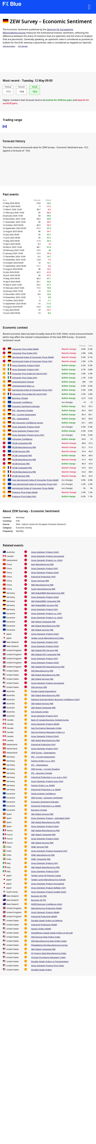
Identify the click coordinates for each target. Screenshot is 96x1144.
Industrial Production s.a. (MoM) (46, 789)
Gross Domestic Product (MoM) (45, 724)
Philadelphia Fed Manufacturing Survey (49, 945)
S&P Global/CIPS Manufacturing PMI (47, 666)
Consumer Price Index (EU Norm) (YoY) (29, 373)
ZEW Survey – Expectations (43, 752)
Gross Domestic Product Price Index (47, 965)
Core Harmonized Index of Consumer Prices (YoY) (34, 484)
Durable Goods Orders (41, 969)
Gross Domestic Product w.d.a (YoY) (28, 435)
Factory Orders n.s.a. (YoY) (43, 761)
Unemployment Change (23, 381)
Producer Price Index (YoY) (24, 496)
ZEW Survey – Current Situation (45, 769)
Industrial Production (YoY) (43, 576)
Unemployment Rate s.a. (23, 386)
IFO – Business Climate (22, 410)
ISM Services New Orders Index (45, 937)
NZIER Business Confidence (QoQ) (46, 904)
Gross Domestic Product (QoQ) (26, 365)
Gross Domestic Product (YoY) (25, 369)
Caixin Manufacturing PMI (43, 589)
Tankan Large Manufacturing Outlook (48, 879)
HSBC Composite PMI (40, 859)
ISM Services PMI (39, 687)
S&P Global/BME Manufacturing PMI (47, 593)
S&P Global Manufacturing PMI (45, 625)
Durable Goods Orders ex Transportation (50, 961)
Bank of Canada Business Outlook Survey (50, 720)
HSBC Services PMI (39, 847)
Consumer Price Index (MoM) (25, 349)
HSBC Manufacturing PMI (43, 855)
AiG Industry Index (39, 711)
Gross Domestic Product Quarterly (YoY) (49, 851)
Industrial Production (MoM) (44, 916)
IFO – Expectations (20, 418)
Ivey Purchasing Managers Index (46, 728)
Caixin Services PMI (40, 580)
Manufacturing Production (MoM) (46, 908)
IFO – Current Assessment (24, 414)
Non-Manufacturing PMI (42, 564)
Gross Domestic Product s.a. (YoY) (46, 613)
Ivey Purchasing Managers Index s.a (48, 732)
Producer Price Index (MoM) (25, 492)
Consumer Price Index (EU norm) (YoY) (29, 394)
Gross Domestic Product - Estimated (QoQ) (50, 818)
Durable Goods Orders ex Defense (47, 920)
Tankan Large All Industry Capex (46, 875)
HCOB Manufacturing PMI (24, 447)
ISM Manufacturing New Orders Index (49, 941)
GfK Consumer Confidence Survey (27, 422)
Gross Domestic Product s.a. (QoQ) (47, 560)
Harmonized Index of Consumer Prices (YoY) (32, 361)
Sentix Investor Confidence (43, 793)
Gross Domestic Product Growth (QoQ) (48, 892)
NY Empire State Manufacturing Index (48, 953)
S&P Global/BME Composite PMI (45, 601)
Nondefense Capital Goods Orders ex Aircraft (52, 933)
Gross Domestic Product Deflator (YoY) (48, 887)
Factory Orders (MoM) (41, 928)
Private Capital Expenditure (43, 691)
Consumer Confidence (22, 402)
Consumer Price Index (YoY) (24, 353)
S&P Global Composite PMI (43, 621)
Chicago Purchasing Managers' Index (48, 957)
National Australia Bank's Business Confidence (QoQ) (55, 699)
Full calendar (23, 46)
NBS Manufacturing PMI (42, 585)
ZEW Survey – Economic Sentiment (47, 797)
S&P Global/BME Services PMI (44, 605)
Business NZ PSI (38, 900)
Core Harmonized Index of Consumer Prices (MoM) (35, 480)
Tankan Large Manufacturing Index (47, 638)
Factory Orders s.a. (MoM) (43, 785)
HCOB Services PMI (21, 451)
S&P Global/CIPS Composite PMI (45, 654)
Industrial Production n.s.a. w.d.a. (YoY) (49, 777)
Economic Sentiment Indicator (26, 406)
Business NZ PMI (39, 896)
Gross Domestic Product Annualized (47, 556)
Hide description (9, 46)
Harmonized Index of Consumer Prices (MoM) (33, 357)
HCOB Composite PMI (22, 443)
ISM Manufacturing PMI (42, 671)
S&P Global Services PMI (42, 630)
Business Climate (20, 398)
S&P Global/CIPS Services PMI (44, 650)
